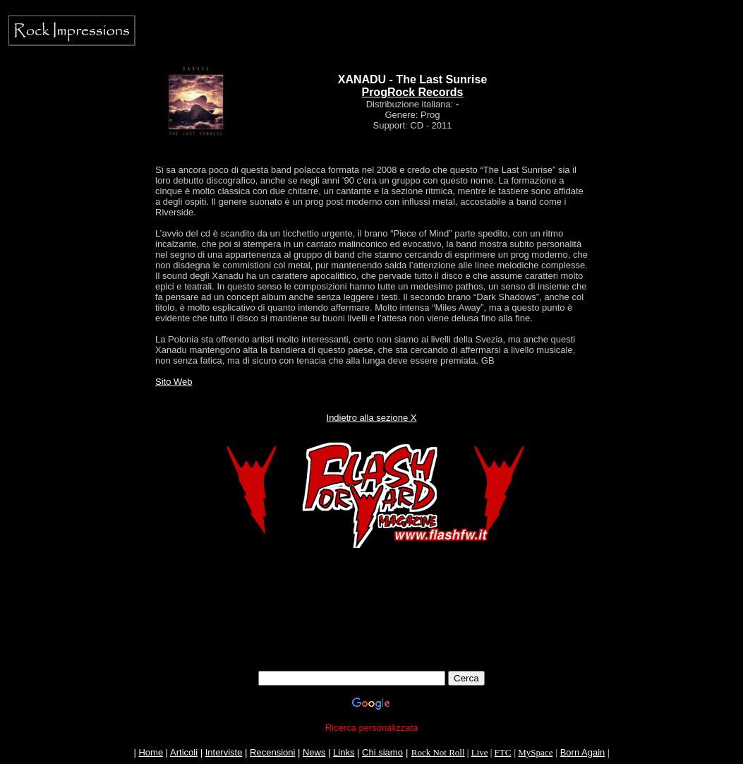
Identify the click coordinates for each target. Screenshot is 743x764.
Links (343, 752)
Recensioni (272, 752)
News (314, 752)
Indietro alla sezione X (372, 417)
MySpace (535, 752)
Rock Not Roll (438, 752)
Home (150, 752)
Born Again (582, 752)
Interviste (224, 752)
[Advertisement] (372, 639)
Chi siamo (382, 752)
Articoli (184, 752)
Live (479, 752)
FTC (503, 752)
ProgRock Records (412, 92)
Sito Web (174, 381)
